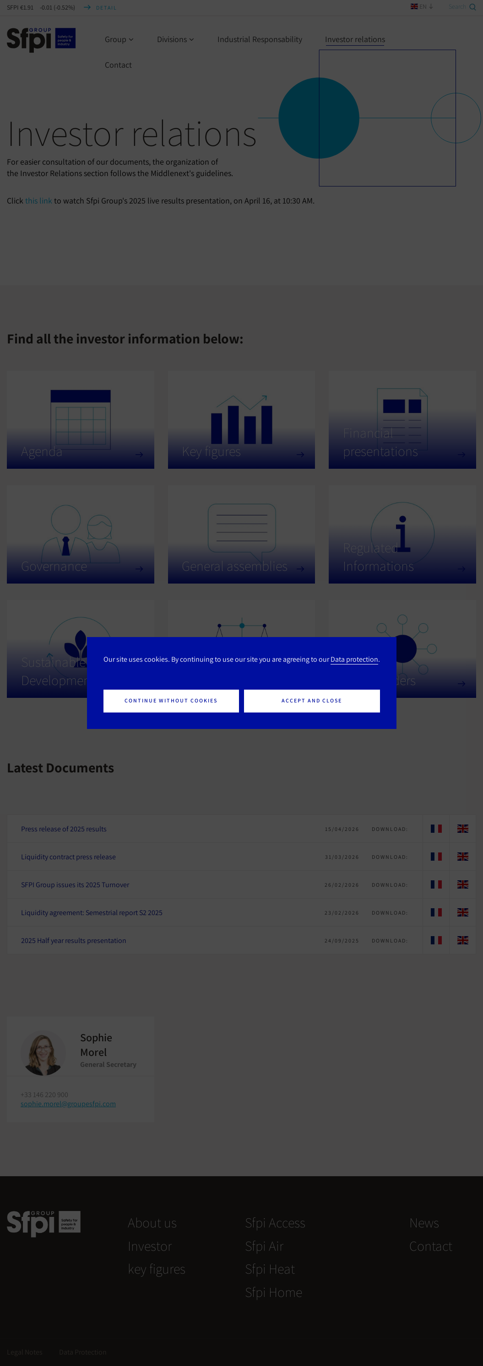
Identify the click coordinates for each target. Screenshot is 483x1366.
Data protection (354, 659)
